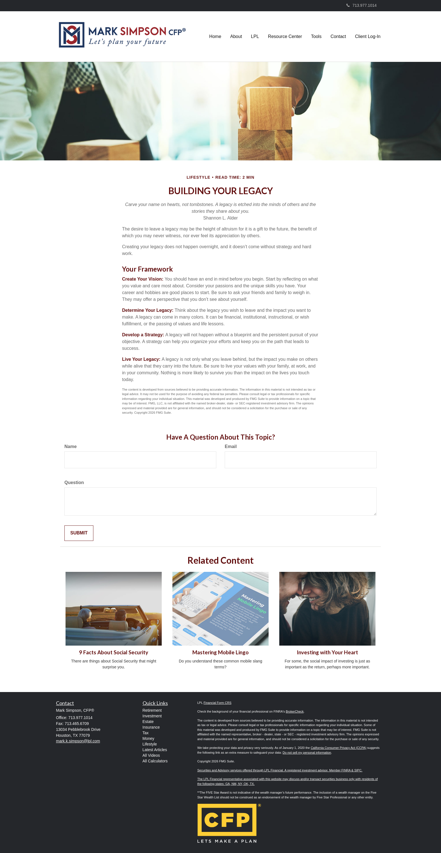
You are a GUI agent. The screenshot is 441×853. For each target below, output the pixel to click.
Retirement (152, 710)
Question (74, 482)
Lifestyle (150, 744)
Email (231, 446)
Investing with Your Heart (327, 652)
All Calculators (155, 761)
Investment (152, 716)
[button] (236, 36)
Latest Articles (155, 749)
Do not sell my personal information (307, 752)
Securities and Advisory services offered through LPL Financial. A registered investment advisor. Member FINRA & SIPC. (280, 770)
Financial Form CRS (217, 702)
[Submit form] (78, 533)
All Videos (151, 755)
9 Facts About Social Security (113, 652)
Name (70, 446)
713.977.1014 (361, 5)
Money (148, 738)
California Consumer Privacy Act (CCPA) (338, 747)
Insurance (151, 727)
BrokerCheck (295, 711)
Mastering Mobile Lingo (220, 652)
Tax (146, 733)
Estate (148, 721)
